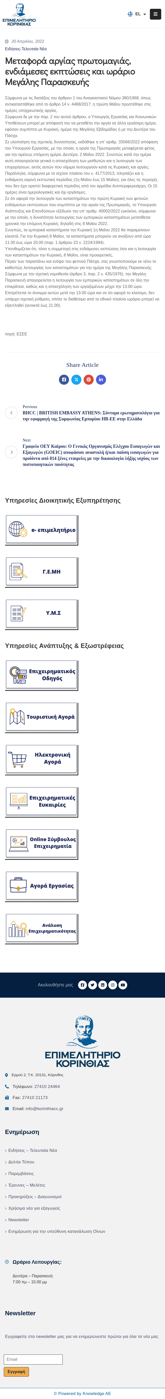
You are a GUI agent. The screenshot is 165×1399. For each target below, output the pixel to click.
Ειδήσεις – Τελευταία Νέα (32, 1150)
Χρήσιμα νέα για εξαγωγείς (34, 1208)
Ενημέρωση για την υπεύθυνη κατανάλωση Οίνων (56, 1231)
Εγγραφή (16, 1372)
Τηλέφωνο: (36, 1086)
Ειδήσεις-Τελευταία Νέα (26, 49)
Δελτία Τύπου (21, 1162)
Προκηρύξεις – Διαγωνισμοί (34, 1196)
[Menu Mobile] (155, 14)
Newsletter (18, 1219)
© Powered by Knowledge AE (82, 1393)
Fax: (30, 1097)
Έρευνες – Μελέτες (26, 1185)
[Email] (33, 1359)
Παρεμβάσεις (21, 1173)
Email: (38, 1108)
